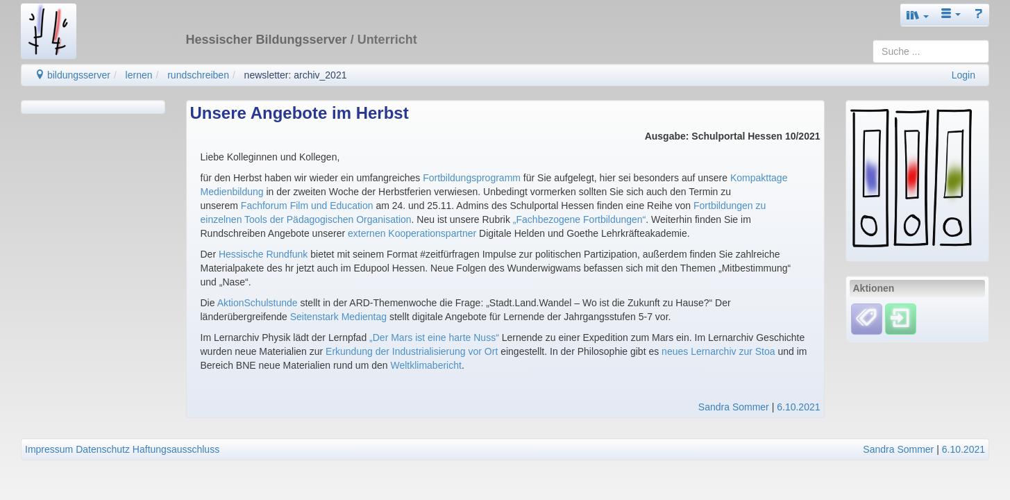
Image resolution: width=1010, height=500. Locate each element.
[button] (917, 15)
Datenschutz (103, 449)
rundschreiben (198, 75)
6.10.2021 (798, 406)
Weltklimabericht (425, 365)
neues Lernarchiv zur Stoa (718, 351)
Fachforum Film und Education (308, 205)
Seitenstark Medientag (338, 316)
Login (963, 75)
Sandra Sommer (733, 406)
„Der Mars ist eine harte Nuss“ (434, 337)
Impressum (49, 449)
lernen (139, 75)
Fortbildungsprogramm (472, 177)
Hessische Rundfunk (263, 254)
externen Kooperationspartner (412, 233)
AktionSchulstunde (257, 302)
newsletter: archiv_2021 (295, 75)
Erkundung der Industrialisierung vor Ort (412, 351)
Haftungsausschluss (176, 449)
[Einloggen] (901, 318)
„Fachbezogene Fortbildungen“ (579, 219)
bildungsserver (72, 75)
